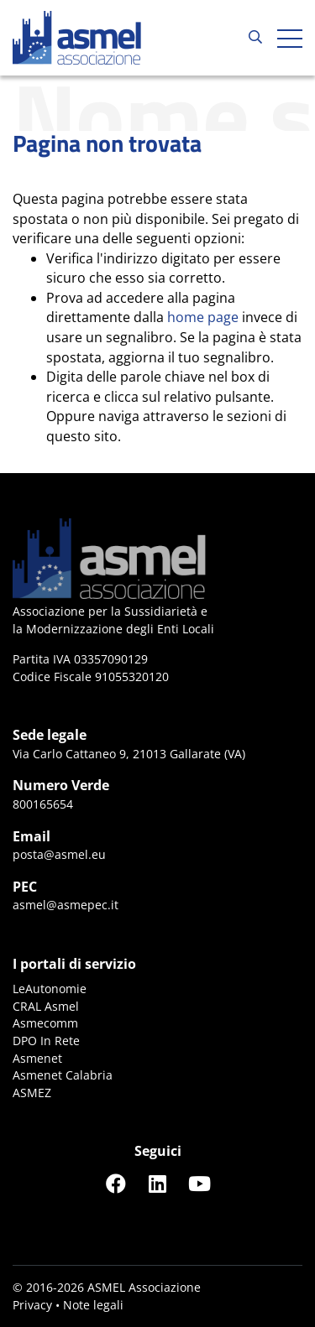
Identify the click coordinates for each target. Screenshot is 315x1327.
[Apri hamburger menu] (289, 37)
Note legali (93, 1305)
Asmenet (37, 1058)
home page (203, 317)
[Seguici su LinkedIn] (158, 1183)
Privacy (32, 1305)
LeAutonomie (50, 989)
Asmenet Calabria (63, 1075)
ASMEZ (32, 1093)
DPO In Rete (46, 1041)
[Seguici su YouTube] (200, 1183)
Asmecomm (45, 1023)
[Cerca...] (255, 38)
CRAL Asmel (46, 1006)
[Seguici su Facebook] (116, 1183)
